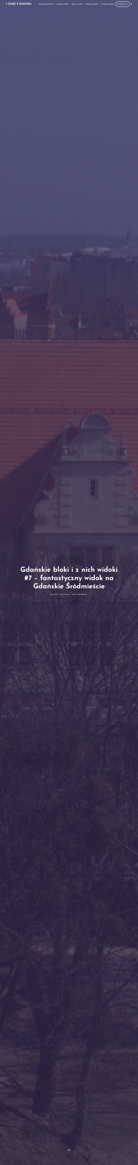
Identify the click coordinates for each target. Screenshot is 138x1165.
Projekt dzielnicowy (45, 4)
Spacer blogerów (62, 4)
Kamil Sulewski (81, 594)
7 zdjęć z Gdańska (18, 4)
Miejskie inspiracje (107, 4)
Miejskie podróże (92, 4)
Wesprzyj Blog (122, 4)
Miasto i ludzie (77, 4)
